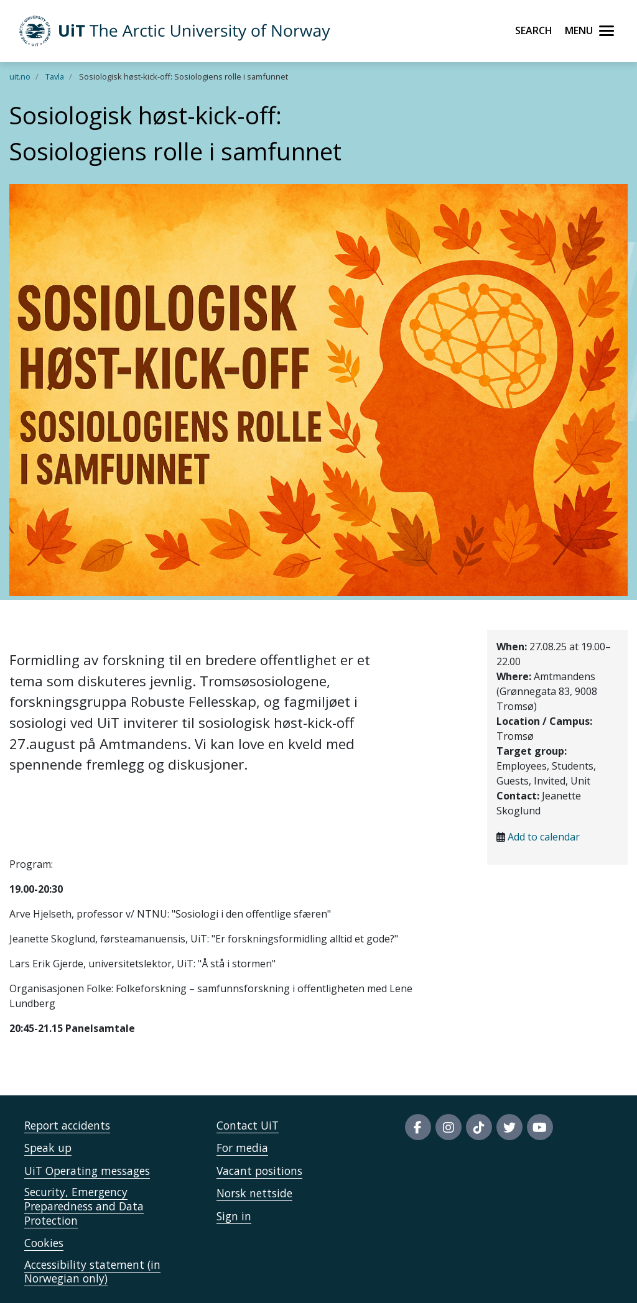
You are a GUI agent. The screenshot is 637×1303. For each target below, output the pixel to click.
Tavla (54, 76)
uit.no (19, 76)
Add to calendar (544, 837)
